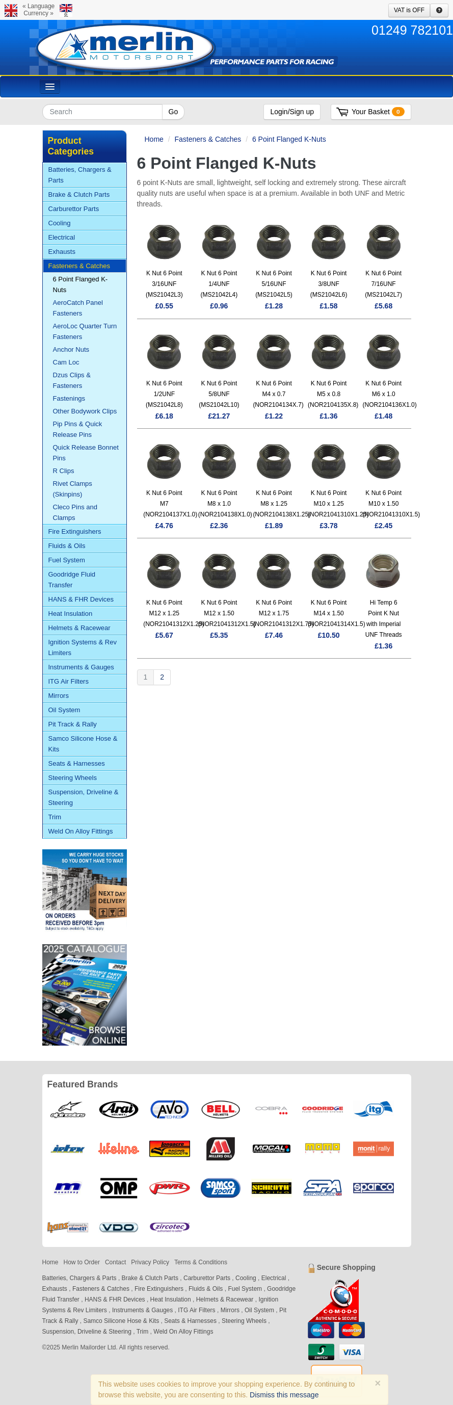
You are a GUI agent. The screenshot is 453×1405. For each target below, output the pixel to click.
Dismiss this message (284, 1395)
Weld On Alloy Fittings (80, 831)
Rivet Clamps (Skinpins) (72, 489)
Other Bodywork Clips (85, 411)
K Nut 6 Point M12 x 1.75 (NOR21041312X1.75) (283, 613)
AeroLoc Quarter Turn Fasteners (85, 331)
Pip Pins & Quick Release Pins (77, 429)
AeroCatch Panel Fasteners (78, 308)
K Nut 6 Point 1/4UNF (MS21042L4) (219, 284)
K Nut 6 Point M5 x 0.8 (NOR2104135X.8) (333, 394)
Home (154, 139)
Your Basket (378, 111)
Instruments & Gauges (81, 667)
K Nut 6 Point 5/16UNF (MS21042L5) (273, 284)
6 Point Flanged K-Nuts (289, 139)
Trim (55, 817)
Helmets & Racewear (79, 628)
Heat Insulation (70, 613)
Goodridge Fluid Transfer (72, 579)
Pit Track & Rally (72, 724)
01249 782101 (412, 30)
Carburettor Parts (73, 209)
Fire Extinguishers (74, 531)
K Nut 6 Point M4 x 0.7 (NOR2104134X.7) (278, 394)
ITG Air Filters (68, 681)
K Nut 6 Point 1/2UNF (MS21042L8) (164, 394)
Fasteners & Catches (208, 139)
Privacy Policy (150, 1262)
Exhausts (61, 251)
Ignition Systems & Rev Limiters (82, 647)
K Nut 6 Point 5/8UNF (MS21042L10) (219, 394)
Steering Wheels (72, 778)
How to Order (82, 1262)
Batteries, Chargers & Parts (80, 175)
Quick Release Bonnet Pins (86, 453)
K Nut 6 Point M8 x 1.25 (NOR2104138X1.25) (281, 503)
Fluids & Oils (67, 546)
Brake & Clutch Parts (79, 194)
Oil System (64, 710)
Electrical (61, 237)
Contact (115, 1262)
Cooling (59, 223)
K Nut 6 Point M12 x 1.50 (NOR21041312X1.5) (227, 613)
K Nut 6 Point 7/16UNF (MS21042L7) (383, 284)
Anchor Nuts (71, 349)
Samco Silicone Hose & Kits (83, 744)
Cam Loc (66, 362)
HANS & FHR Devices (81, 599)
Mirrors (58, 695)
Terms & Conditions (200, 1262)
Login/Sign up (292, 112)
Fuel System (66, 560)
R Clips (63, 471)
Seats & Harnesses (76, 763)
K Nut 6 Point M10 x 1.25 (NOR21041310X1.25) (338, 503)
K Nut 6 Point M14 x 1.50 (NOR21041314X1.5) (336, 613)
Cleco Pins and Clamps (75, 512)
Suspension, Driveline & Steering (83, 797)
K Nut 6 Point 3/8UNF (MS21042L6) (329, 284)
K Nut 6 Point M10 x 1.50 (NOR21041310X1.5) (391, 503)
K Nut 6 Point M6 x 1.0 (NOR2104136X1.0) (390, 394)
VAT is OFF (409, 10)
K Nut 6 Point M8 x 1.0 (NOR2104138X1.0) (225, 503)
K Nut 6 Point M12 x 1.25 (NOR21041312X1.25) (173, 613)
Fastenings (69, 398)
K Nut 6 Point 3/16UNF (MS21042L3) (164, 284)
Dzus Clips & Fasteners (72, 380)
